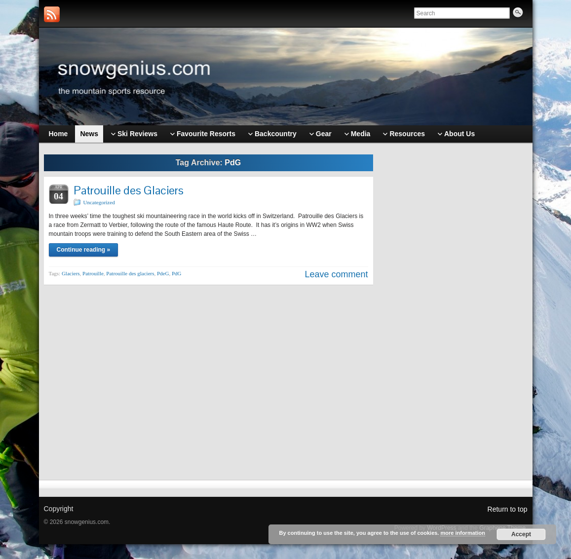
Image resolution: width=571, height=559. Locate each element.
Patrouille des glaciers (130, 273)
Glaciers (71, 273)
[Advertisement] (455, 304)
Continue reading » (84, 249)
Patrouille (93, 273)
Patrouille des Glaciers (129, 190)
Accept (521, 534)
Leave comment (336, 274)
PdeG (163, 273)
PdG (177, 273)
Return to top (508, 509)
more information (462, 533)
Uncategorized (99, 202)
